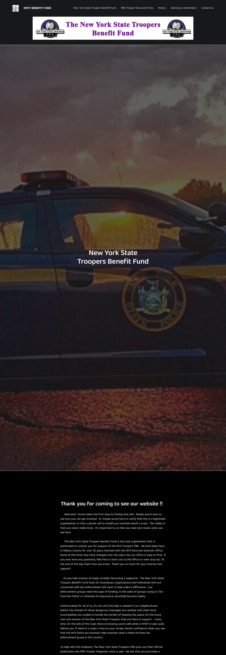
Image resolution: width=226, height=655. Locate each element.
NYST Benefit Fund (37, 8)
